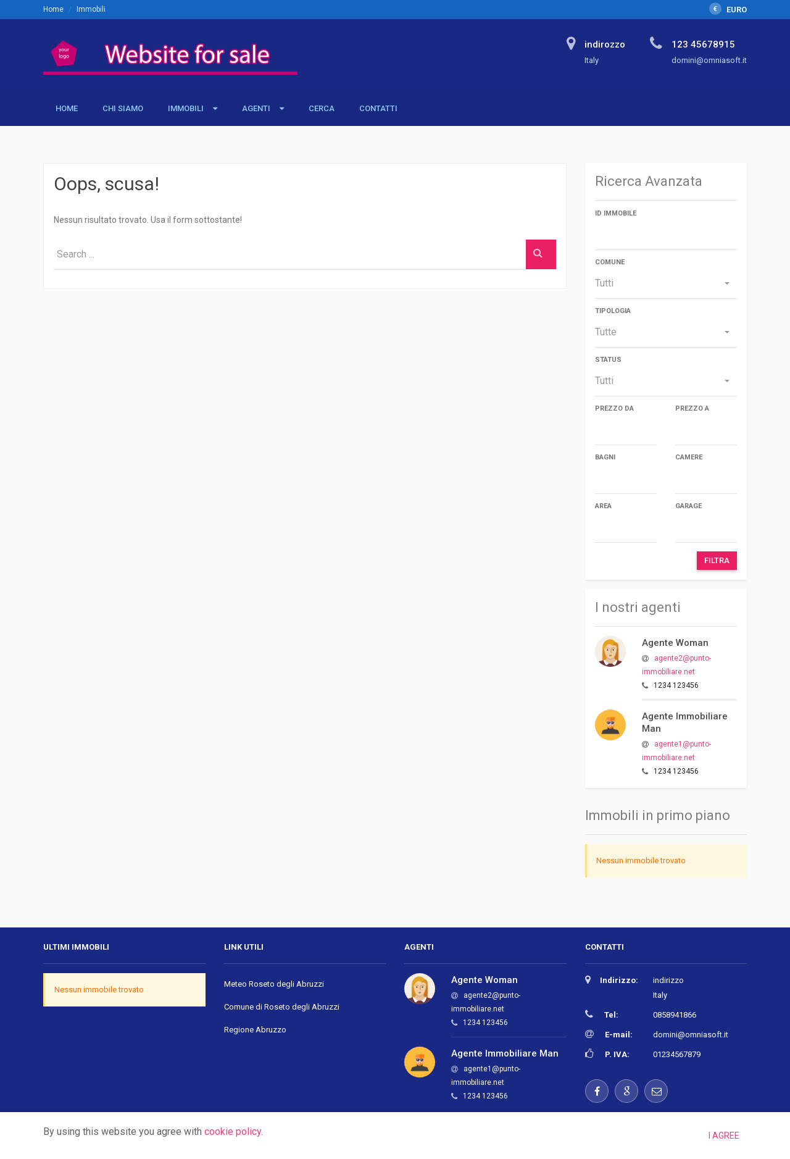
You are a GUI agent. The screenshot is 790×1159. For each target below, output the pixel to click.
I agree (724, 1135)
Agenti (256, 108)
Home (53, 9)
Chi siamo (122, 108)
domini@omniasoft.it (690, 1034)
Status (608, 359)
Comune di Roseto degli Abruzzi (281, 1006)
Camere (688, 457)
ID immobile (615, 213)
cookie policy (232, 1131)
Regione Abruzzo (255, 1029)
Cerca (322, 108)
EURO (728, 9)
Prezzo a (692, 408)
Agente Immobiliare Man (505, 1053)
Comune (610, 262)
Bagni (605, 457)
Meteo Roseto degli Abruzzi (274, 984)
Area (603, 506)
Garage (688, 506)
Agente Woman (675, 642)
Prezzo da (614, 408)
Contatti (378, 108)
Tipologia (613, 311)
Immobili (186, 108)
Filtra (717, 560)
